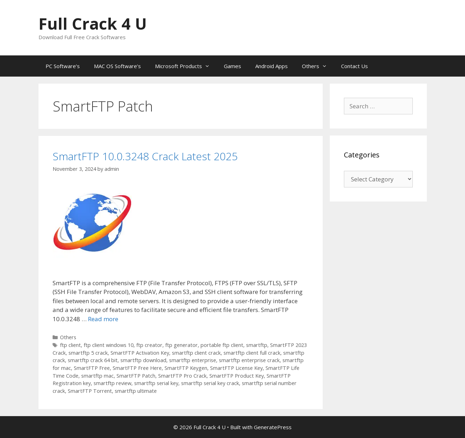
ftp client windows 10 (108, 345)
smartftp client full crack (251, 352)
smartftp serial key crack (210, 383)
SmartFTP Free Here (137, 368)
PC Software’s (63, 66)
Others (318, 66)
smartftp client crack (196, 352)
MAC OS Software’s (117, 66)
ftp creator (149, 345)
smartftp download (143, 360)
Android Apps (271, 66)
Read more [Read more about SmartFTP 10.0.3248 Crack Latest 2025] (103, 319)
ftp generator (181, 345)
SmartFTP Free (92, 368)
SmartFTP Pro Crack (182, 375)
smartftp (256, 345)
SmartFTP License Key (236, 368)
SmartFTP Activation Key (140, 352)
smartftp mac (97, 375)
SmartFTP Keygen (186, 368)
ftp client (70, 345)
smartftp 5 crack (88, 352)
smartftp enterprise (192, 360)
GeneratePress (273, 427)
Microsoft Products (186, 66)
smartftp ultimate (136, 391)
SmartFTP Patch (136, 375)
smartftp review (112, 383)
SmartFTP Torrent (90, 391)
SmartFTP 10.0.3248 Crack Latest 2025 (145, 156)
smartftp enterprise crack (249, 360)
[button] (92, 224)
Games (232, 66)
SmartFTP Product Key (236, 375)
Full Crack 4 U (92, 23)
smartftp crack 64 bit (93, 360)
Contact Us (354, 66)
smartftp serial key (156, 383)
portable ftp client (222, 345)
